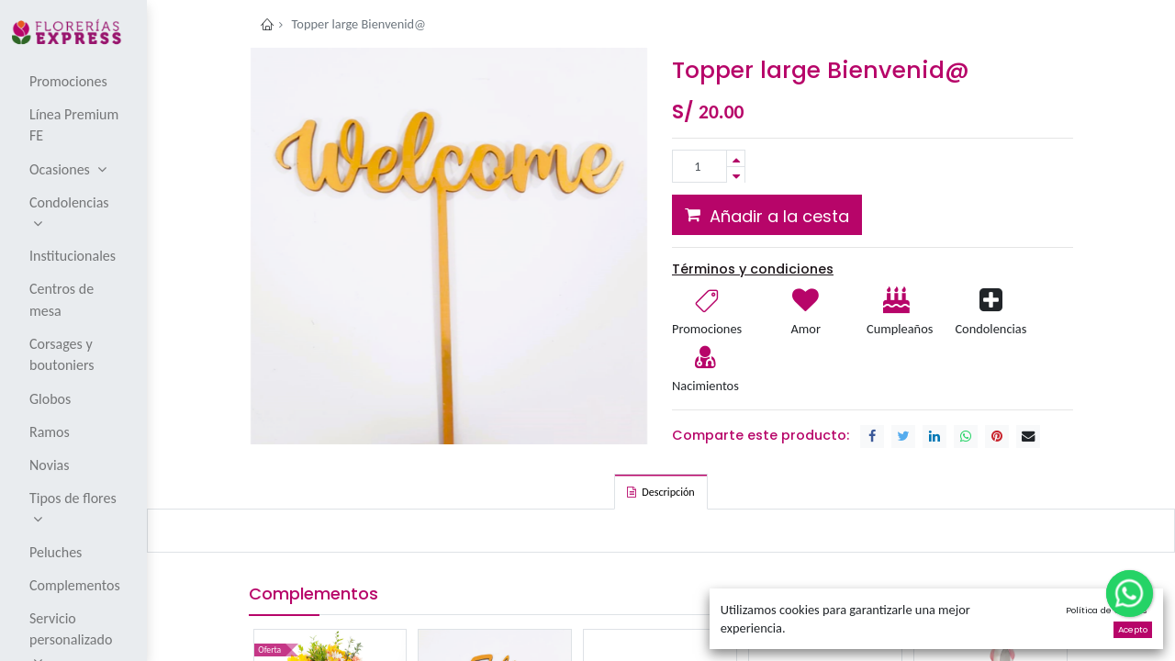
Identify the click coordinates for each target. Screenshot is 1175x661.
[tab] (660, 491)
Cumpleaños (899, 328)
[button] (767, 215)
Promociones (707, 328)
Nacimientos (705, 385)
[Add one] (735, 158)
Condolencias (990, 328)
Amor (805, 328)
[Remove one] (735, 175)
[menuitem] (75, 80)
